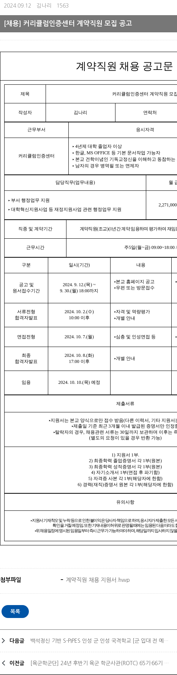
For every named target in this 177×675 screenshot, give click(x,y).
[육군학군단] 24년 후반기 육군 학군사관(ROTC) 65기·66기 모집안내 (101, 663)
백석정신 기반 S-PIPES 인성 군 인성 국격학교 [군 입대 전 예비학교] (101, 640)
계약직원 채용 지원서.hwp (97, 580)
